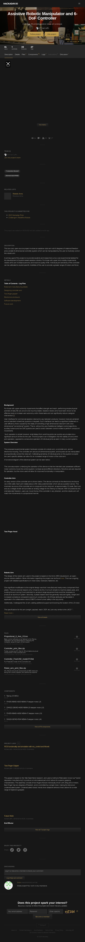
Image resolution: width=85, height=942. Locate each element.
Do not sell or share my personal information (42, 933)
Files (24, 54)
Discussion (64, 54)
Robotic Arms (18, 194)
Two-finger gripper (11, 294)
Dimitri (19, 882)
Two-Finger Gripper (11, 766)
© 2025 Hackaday (42, 937)
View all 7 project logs (42, 830)
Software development (12, 301)
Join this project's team (12, 158)
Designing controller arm (13, 290)
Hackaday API (70, 930)
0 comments (30, 749)
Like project (51, 34)
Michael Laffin (42, 28)
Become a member (25, 906)
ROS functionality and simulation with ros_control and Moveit (26, 747)
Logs (44, 54)
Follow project (35, 34)
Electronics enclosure (12, 297)
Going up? (42, 925)
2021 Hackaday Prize (8, 64)
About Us (14, 930)
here (62, 578)
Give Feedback (38, 930)
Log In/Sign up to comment (14, 878)
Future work (8, 304)
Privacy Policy (59, 930)
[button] (79, 3)
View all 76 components (42, 727)
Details (17, 54)
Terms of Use (49, 930)
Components (33, 54)
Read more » (8, 613)
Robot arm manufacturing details (16, 287)
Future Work (9, 816)
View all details (42, 617)
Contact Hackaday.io (25, 930)
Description (9, 54)
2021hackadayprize (12, 175)
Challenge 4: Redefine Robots (19, 218)
